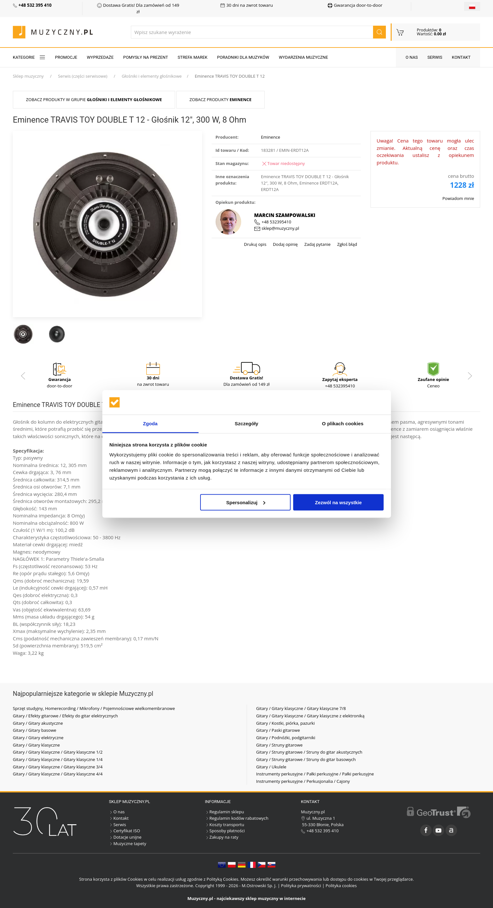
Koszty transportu (224, 824)
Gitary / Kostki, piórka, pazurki (285, 723)
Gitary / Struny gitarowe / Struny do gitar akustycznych (309, 752)
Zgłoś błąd (346, 244)
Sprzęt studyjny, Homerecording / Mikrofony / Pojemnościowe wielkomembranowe (94, 708)
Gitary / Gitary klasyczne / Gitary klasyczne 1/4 (58, 759)
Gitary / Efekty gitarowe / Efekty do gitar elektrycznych (65, 716)
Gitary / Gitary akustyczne (38, 723)
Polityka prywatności (301, 885)
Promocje (66, 57)
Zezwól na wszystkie (338, 502)
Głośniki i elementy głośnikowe (152, 76)
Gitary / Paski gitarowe (278, 730)
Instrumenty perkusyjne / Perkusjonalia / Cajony (303, 781)
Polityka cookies (341, 885)
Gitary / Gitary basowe (34, 730)
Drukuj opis (255, 244)
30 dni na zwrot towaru (246, 5)
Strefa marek (193, 57)
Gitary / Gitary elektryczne (38, 737)
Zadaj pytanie (316, 244)
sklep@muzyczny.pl (276, 228)
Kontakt (461, 57)
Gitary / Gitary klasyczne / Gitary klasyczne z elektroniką (310, 716)
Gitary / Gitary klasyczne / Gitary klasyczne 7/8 (301, 708)
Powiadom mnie (458, 198)
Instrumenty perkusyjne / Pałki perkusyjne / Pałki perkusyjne (315, 774)
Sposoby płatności (225, 831)
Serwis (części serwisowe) (82, 76)
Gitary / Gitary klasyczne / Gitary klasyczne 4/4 (58, 774)
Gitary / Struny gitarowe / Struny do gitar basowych (306, 759)
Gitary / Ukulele (271, 767)
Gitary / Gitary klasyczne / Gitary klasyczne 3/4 (58, 767)
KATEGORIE (29, 57)
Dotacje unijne (125, 837)
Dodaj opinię (285, 244)
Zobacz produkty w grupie (94, 99)
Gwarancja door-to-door (354, 5)
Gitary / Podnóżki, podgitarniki (285, 737)
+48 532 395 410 (320, 831)
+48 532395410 (272, 222)
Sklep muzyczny (28, 76)
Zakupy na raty (221, 837)
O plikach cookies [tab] (342, 423)
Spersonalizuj (245, 502)
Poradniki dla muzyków (243, 57)
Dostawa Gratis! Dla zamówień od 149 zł (138, 8)
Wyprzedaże (100, 57)
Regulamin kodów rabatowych (236, 818)
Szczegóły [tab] (246, 423)
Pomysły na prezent (145, 57)
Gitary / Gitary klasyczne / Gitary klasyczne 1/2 (58, 752)
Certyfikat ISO (124, 831)
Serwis (435, 57)
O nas (411, 57)
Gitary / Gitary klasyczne (36, 745)
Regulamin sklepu (224, 812)
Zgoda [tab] (150, 423)
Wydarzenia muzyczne (303, 57)
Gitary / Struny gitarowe (279, 745)
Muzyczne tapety (127, 843)
